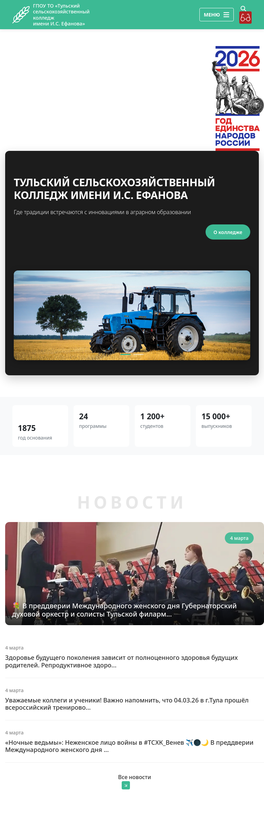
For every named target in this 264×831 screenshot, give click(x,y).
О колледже (227, 232)
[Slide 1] (125, 354)
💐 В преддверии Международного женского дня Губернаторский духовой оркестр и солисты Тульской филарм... (124, 610)
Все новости (134, 782)
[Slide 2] (138, 354)
